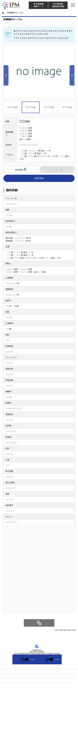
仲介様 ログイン (38, 5)
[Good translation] (24, 659)
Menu (73, 5)
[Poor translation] (49, 659)
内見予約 (39, 178)
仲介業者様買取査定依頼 (58, 5)
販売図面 (19, 170)
